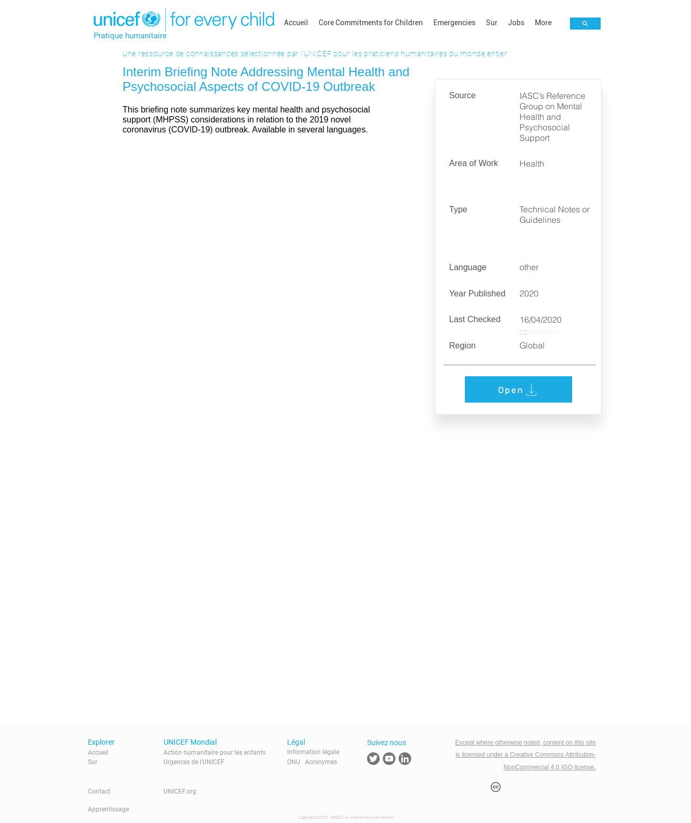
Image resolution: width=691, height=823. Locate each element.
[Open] (518, 389)
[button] (370, 22)
